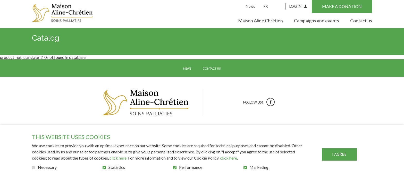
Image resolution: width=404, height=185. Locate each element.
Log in (295, 6)
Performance (190, 167)
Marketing (258, 167)
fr (266, 6)
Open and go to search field (279, 6)
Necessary (47, 167)
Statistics (116, 167)
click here (118, 157)
